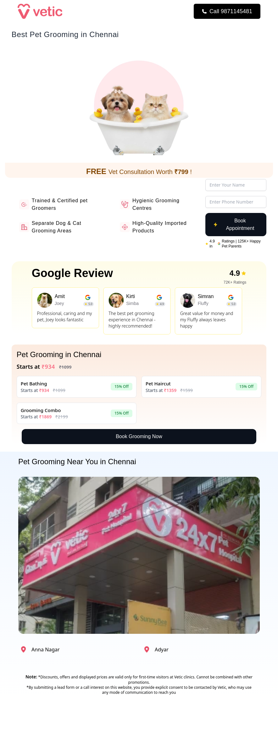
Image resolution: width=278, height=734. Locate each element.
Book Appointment (233, 224)
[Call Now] (227, 11)
